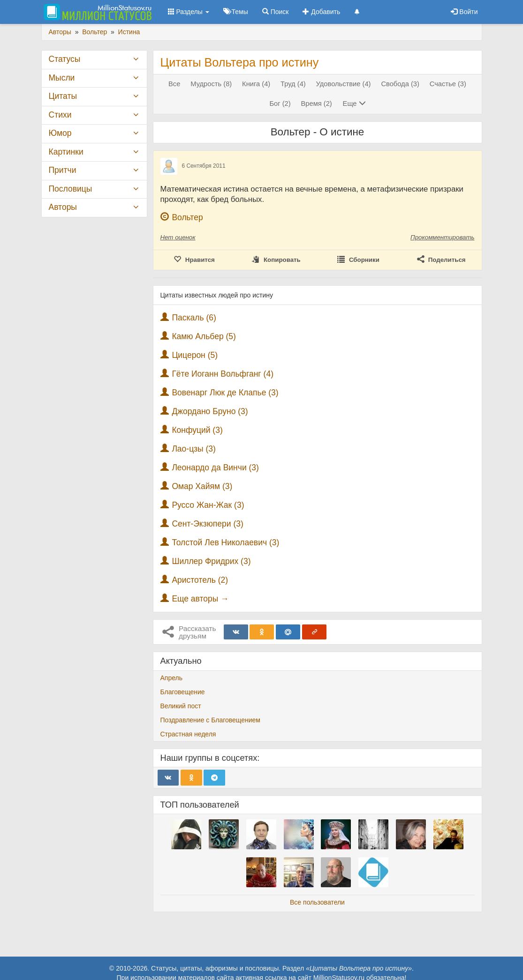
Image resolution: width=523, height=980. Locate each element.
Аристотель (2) (200, 580)
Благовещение (182, 692)
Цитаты (63, 96)
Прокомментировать (442, 237)
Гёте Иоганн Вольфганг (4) (222, 374)
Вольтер (187, 217)
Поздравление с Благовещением (210, 720)
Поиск (275, 11)
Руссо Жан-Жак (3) (208, 505)
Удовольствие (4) (343, 84)
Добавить (321, 11)
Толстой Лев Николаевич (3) (225, 542)
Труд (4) (293, 84)
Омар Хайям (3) (202, 486)
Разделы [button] (188, 11)
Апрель (171, 678)
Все (174, 84)
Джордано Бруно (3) (210, 411)
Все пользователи (317, 902)
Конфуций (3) (197, 430)
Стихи (60, 114)
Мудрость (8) (211, 84)
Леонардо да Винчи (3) (215, 467)
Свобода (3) (400, 84)
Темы (235, 11)
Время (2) (316, 103)
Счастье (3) (448, 84)
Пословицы (70, 188)
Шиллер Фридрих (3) (211, 561)
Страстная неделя (188, 734)
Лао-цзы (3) (193, 448)
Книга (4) (256, 84)
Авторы (63, 207)
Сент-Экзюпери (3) (207, 523)
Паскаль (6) (194, 317)
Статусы (65, 59)
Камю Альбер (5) (204, 336)
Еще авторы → (200, 598)
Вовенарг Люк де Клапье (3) (225, 392)
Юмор (60, 133)
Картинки (66, 151)
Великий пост (180, 706)
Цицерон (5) (195, 355)
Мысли (62, 77)
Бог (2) (279, 103)
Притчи (62, 170)
